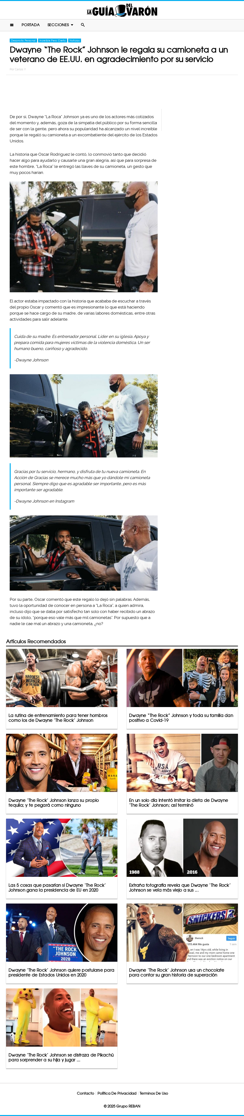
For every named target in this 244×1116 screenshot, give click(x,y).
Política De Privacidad (117, 1093)
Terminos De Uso (154, 1093)
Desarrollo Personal (23, 40)
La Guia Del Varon (122, 10)
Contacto (85, 1093)
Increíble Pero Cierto (53, 40)
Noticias (75, 40)
